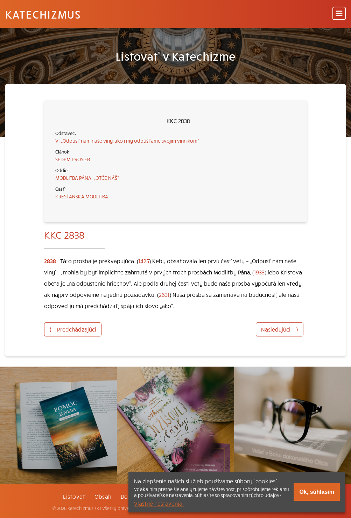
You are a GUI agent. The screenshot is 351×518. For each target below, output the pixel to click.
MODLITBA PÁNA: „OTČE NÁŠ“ (87, 178)
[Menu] (339, 14)
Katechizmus (43, 14)
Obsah (102, 496)
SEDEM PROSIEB (72, 159)
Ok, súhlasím (316, 492)
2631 (164, 294)
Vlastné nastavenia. (159, 503)
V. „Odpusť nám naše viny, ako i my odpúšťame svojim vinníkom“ (127, 140)
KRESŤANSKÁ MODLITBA (81, 196)
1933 (259, 271)
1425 (144, 260)
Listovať (74, 496)
